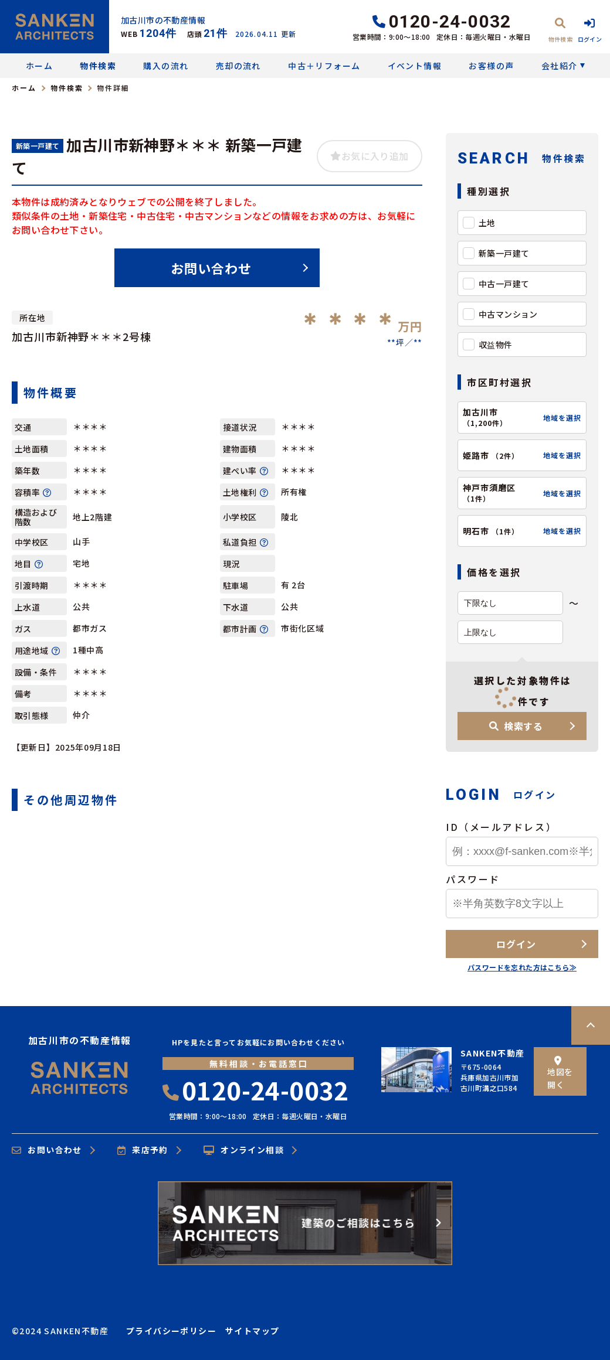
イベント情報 (415, 65)
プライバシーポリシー (171, 1331)
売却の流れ (238, 65)
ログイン (516, 944)
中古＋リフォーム (324, 65)
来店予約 (142, 1150)
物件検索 (98, 65)
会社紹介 (559, 65)
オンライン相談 (244, 1150)
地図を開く (559, 1073)
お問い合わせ (211, 267)
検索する (516, 726)
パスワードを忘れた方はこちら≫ (522, 967)
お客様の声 (491, 65)
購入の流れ (165, 65)
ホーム (39, 65)
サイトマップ (252, 1331)
